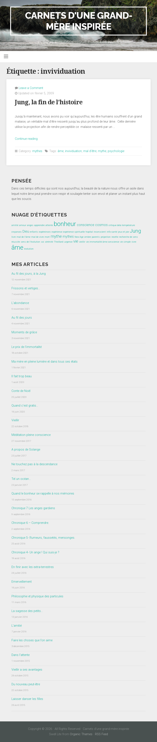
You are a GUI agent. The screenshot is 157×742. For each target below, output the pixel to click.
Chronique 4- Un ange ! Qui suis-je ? (35, 552)
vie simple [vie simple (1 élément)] (125, 241)
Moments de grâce (24, 332)
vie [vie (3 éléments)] (75, 241)
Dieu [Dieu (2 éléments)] (26, 231)
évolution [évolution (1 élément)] (29, 248)
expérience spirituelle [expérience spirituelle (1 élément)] (74, 231)
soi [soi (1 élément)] (42, 241)
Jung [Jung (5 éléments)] (135, 231)
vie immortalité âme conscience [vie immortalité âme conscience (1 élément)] (102, 241)
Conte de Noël (20, 391)
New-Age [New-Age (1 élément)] (79, 237)
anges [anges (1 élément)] (30, 225)
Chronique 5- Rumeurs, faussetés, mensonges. (43, 538)
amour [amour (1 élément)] (22, 225)
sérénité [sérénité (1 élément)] (49, 241)
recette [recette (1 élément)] (115, 237)
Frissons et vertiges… (25, 288)
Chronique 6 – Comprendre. (30, 523)
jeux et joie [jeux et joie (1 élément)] (123, 231)
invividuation (73, 151)
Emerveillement (21, 582)
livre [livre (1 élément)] (13, 237)
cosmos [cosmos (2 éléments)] (101, 225)
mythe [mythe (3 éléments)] (56, 236)
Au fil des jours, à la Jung (28, 274)
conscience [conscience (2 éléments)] (85, 225)
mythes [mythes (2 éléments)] (68, 237)
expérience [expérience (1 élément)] (57, 231)
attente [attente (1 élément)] (49, 225)
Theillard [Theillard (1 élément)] (58, 241)
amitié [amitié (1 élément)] (14, 225)
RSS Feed (101, 734)
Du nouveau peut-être (25, 684)
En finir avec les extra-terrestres (32, 567)
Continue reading (26, 139)
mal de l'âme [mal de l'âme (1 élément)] (23, 237)
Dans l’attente (20, 655)
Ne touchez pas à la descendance (34, 464)
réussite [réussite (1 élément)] (15, 241)
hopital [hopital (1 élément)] (89, 231)
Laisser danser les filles (27, 699)
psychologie (116, 151)
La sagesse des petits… (27, 611)
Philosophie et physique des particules (37, 596)
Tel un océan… (21, 479)
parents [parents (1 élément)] (96, 237)
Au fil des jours (21, 317)
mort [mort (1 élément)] (47, 237)
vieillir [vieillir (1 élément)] (82, 241)
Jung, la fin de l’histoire (48, 102)
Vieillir (15, 420)
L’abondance (20, 303)
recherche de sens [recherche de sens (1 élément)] (128, 237)
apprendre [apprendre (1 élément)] (39, 225)
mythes (37, 151)
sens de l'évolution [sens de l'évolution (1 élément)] (30, 241)
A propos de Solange (25, 449)
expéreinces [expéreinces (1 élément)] (45, 231)
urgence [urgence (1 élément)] (68, 241)
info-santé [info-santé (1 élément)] (112, 231)
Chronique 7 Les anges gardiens (33, 508)
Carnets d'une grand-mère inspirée (78, 21)
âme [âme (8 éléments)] (17, 247)
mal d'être (89, 151)
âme (61, 151)
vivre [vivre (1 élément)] (134, 241)
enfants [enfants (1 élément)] (34, 231)
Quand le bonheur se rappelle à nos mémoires (42, 493)
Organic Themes (81, 734)
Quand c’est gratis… (24, 405)
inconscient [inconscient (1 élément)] (100, 231)
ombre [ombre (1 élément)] (87, 237)
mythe (102, 151)
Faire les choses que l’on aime (31, 640)
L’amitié (16, 626)
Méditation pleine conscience (31, 435)
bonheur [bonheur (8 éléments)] (65, 224)
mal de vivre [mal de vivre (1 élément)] (37, 237)
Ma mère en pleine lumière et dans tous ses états (44, 361)
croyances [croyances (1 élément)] (16, 231)
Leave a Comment (31, 88)
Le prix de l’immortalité (26, 347)
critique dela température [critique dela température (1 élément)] (122, 225)
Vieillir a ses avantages (26, 669)
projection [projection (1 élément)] (106, 237)
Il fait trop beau (21, 376)
